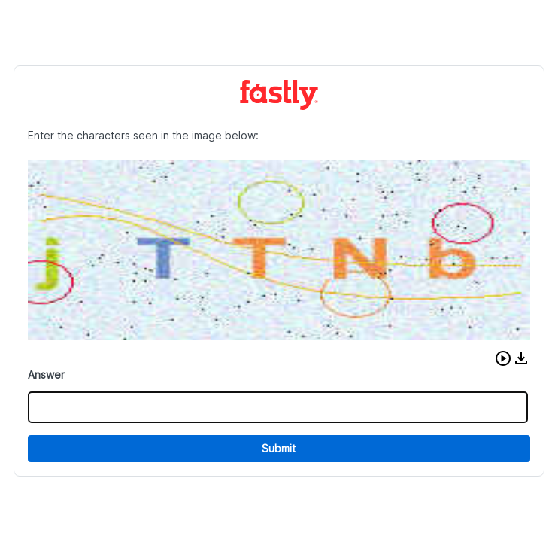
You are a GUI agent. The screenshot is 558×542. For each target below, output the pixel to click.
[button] (503, 358)
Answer (46, 374)
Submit (279, 448)
